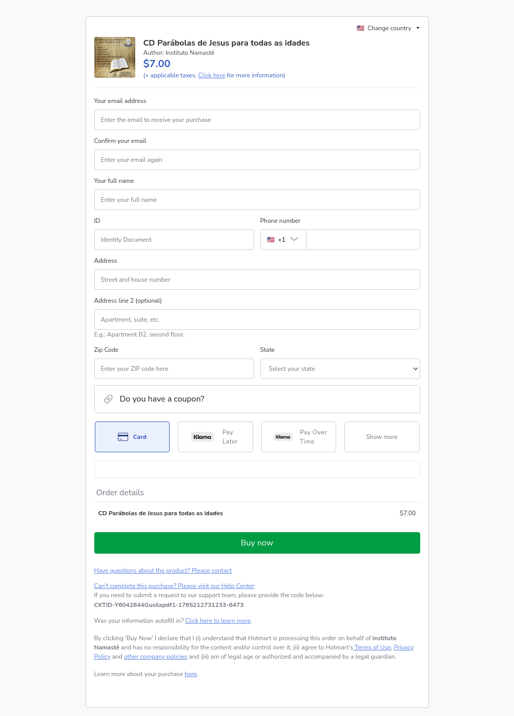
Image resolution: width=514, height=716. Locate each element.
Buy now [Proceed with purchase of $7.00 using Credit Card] (257, 543)
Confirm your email (120, 141)
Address (105, 261)
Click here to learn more (218, 621)
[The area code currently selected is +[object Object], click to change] (283, 239)
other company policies (156, 656)
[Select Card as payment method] (132, 437)
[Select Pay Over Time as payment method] (299, 437)
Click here (211, 75)
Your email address (120, 101)
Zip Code (106, 350)
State (267, 350)
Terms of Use (372, 647)
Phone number (280, 221)
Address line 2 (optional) (128, 301)
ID (97, 221)
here (190, 674)
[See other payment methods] (382, 437)
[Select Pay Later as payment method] (215, 437)
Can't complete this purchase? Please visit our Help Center (174, 586)
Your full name (114, 181)
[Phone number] (363, 239)
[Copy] (169, 605)
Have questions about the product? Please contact (163, 570)
